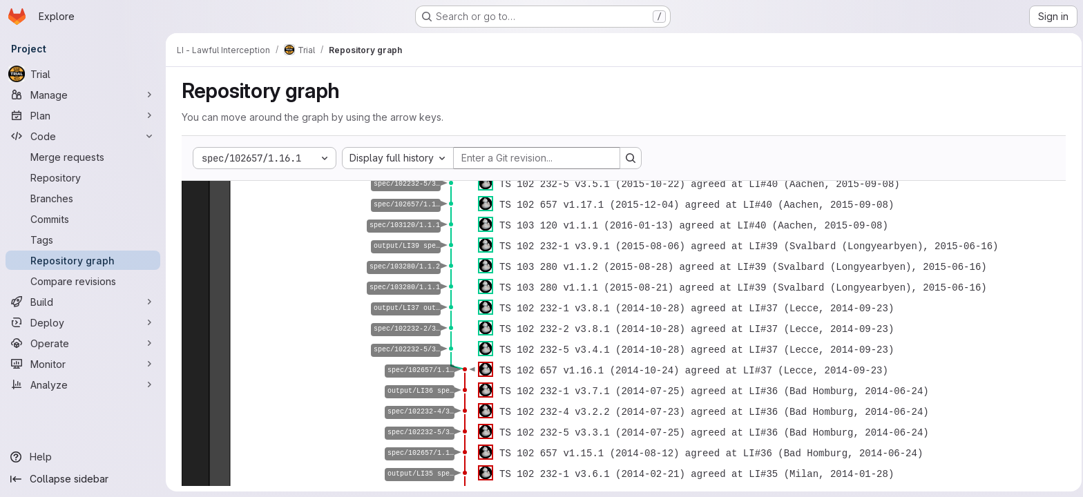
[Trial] (83, 74)
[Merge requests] (83, 156)
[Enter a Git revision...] (534, 158)
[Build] (83, 301)
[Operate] (83, 343)
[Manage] (83, 94)
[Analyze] (83, 384)
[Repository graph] (83, 260)
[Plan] (83, 115)
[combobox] (396, 158)
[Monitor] (83, 363)
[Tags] (83, 239)
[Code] (83, 136)
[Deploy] (83, 322)
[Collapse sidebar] (83, 479)
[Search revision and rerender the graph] (628, 158)
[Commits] (83, 218)
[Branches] (83, 198)
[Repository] (83, 177)
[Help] (83, 457)
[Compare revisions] (83, 281)
